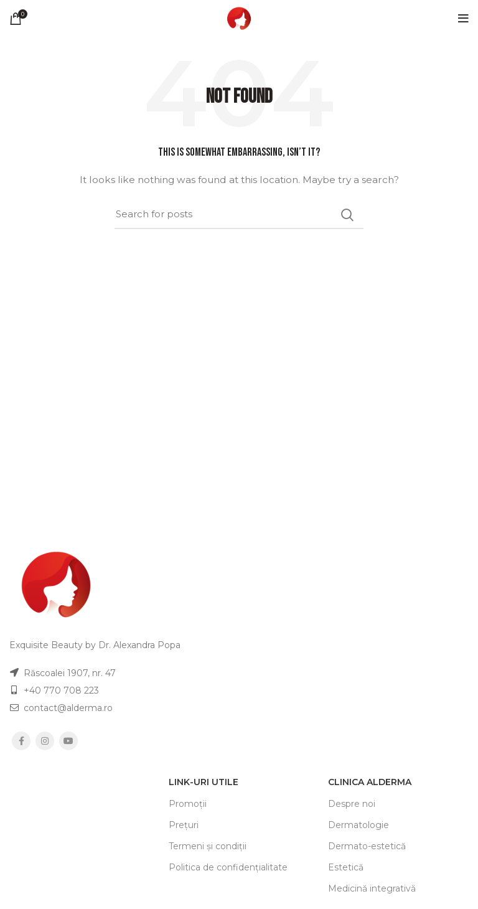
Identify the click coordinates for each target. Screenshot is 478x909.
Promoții (188, 803)
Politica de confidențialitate (228, 867)
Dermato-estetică (367, 846)
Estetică (345, 867)
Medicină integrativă (372, 888)
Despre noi (351, 803)
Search (346, 214)
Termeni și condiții (207, 846)
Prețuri (184, 825)
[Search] (239, 214)
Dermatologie (358, 825)
